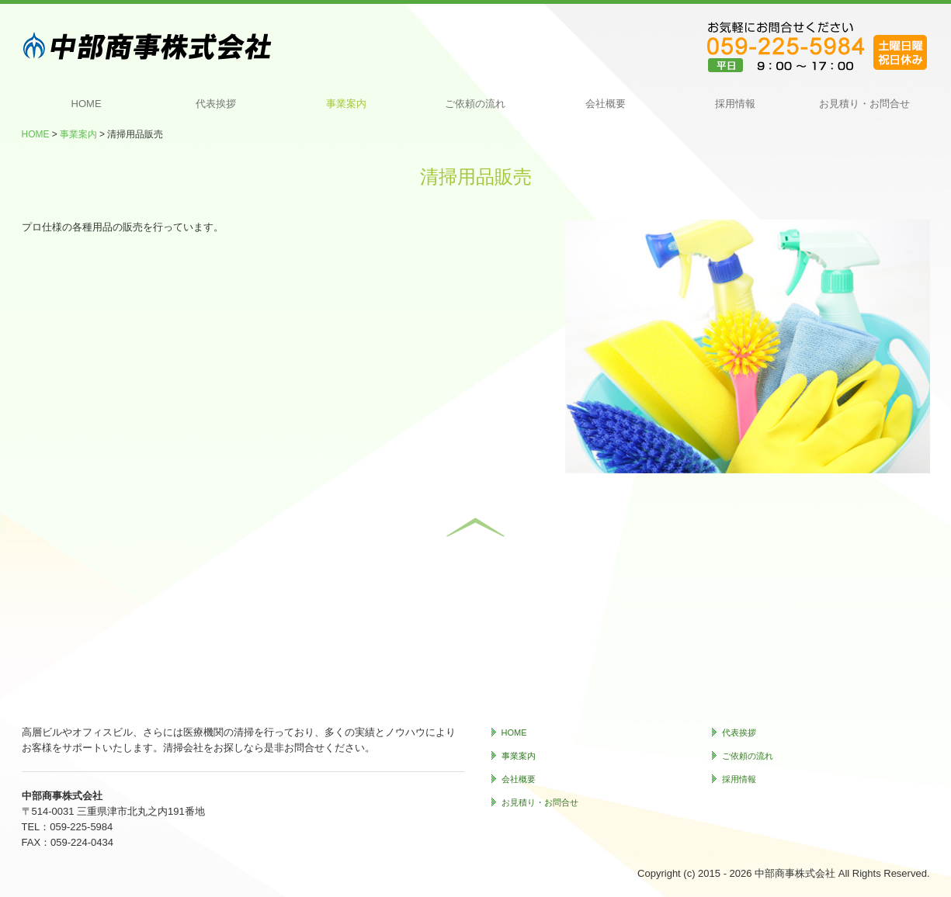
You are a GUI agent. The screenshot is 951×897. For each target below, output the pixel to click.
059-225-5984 (81, 827)
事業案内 (346, 103)
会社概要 (605, 103)
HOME (86, 103)
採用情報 (735, 103)
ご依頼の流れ (475, 103)
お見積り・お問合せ (864, 103)
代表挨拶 (216, 103)
